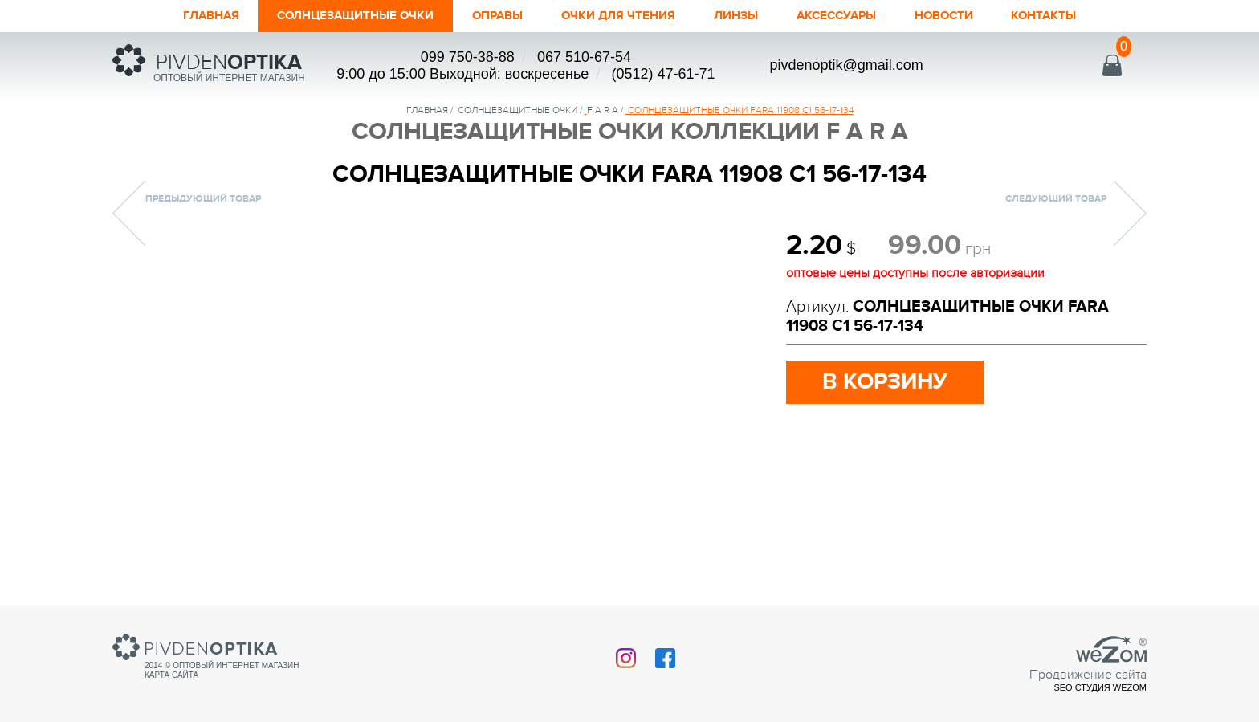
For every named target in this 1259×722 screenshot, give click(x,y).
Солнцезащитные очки (329, 16)
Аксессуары (860, 16)
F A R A (602, 110)
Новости (978, 16)
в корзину (890, 383)
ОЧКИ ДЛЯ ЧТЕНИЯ (622, 16)
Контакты (1087, 16)
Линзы (751, 16)
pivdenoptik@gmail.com (846, 65)
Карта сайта (171, 675)
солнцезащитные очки (517, 110)
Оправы (488, 16)
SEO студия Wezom (1100, 687)
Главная (167, 16)
